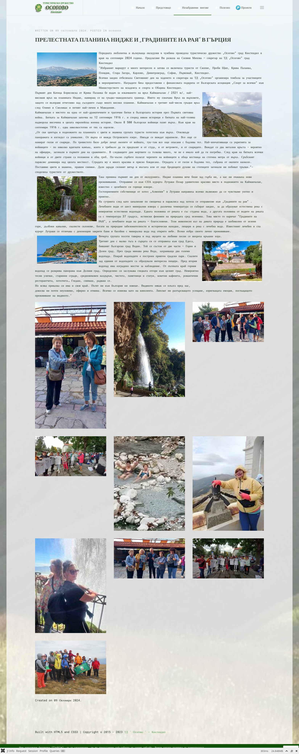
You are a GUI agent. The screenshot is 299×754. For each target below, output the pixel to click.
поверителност (196, 747)
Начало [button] (137, 7)
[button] (262, 7)
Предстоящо (160, 7)
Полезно (222, 7)
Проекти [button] (244, 7)
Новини (115, 30)
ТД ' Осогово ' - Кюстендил (144, 732)
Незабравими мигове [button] (192, 7)
